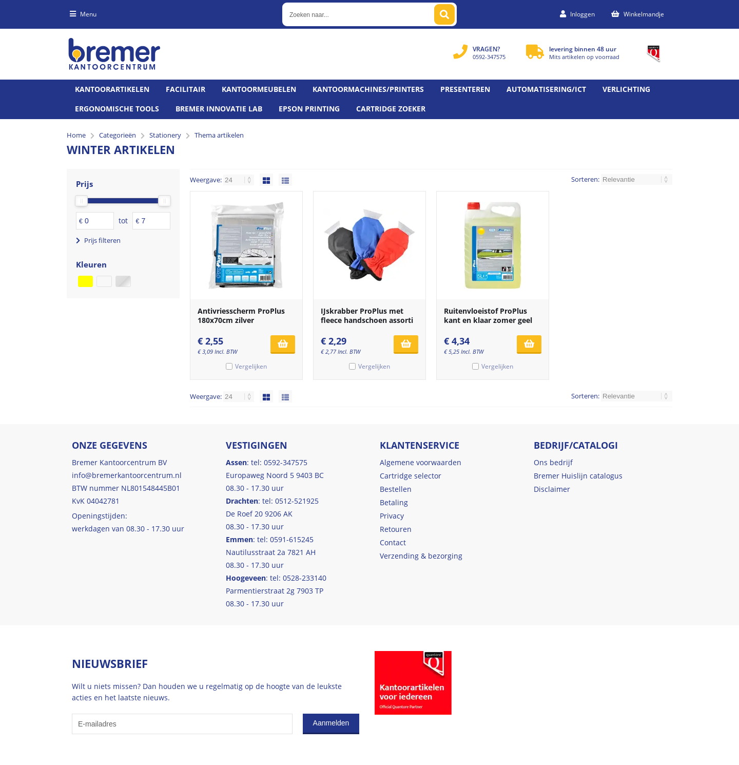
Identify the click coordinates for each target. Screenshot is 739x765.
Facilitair (185, 89)
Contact (393, 542)
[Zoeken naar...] (444, 14)
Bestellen (396, 489)
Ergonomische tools (117, 108)
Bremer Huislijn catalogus (578, 476)
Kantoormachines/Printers (368, 89)
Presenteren (465, 89)
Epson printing (309, 108)
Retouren (396, 529)
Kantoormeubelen (259, 89)
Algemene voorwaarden (420, 462)
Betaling (394, 502)
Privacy (392, 516)
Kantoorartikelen (112, 89)
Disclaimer (552, 489)
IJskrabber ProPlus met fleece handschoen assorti (367, 315)
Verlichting (626, 89)
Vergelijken (251, 366)
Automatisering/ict (546, 89)
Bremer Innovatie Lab (219, 108)
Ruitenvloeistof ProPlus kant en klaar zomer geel (488, 315)
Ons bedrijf (553, 462)
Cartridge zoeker (390, 108)
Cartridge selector (410, 476)
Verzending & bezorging (421, 556)
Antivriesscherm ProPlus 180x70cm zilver (241, 315)
